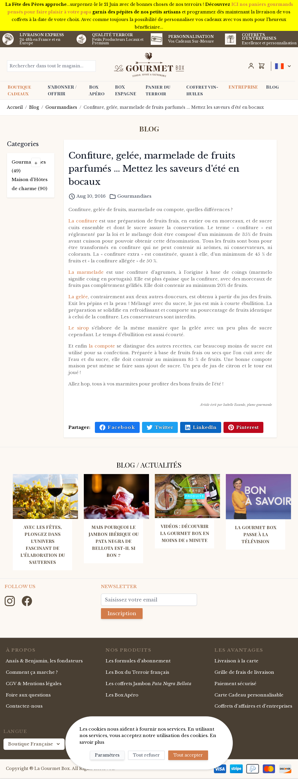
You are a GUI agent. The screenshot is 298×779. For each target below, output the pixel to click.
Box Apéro (96, 90)
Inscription (124, 613)
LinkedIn (201, 427)
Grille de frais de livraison (244, 673)
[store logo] (149, 65)
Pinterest (243, 427)
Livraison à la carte (236, 661)
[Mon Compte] (251, 65)
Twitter (160, 427)
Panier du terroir (158, 90)
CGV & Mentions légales (33, 684)
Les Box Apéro (122, 695)
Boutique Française (34, 745)
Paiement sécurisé (235, 684)
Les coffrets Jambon (148, 684)
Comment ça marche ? (32, 673)
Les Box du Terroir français (137, 673)
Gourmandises (61, 107)
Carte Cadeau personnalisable (248, 695)
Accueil (15, 107)
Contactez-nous (24, 706)
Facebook (117, 427)
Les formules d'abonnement (138, 661)
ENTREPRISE (243, 87)
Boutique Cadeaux (19, 90)
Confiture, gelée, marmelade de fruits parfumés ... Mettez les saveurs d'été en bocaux (174, 107)
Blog (272, 87)
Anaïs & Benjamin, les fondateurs (44, 661)
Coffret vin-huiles (202, 90)
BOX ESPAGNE (125, 90)
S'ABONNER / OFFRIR (62, 90)
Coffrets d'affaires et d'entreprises (253, 706)
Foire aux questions (28, 695)
